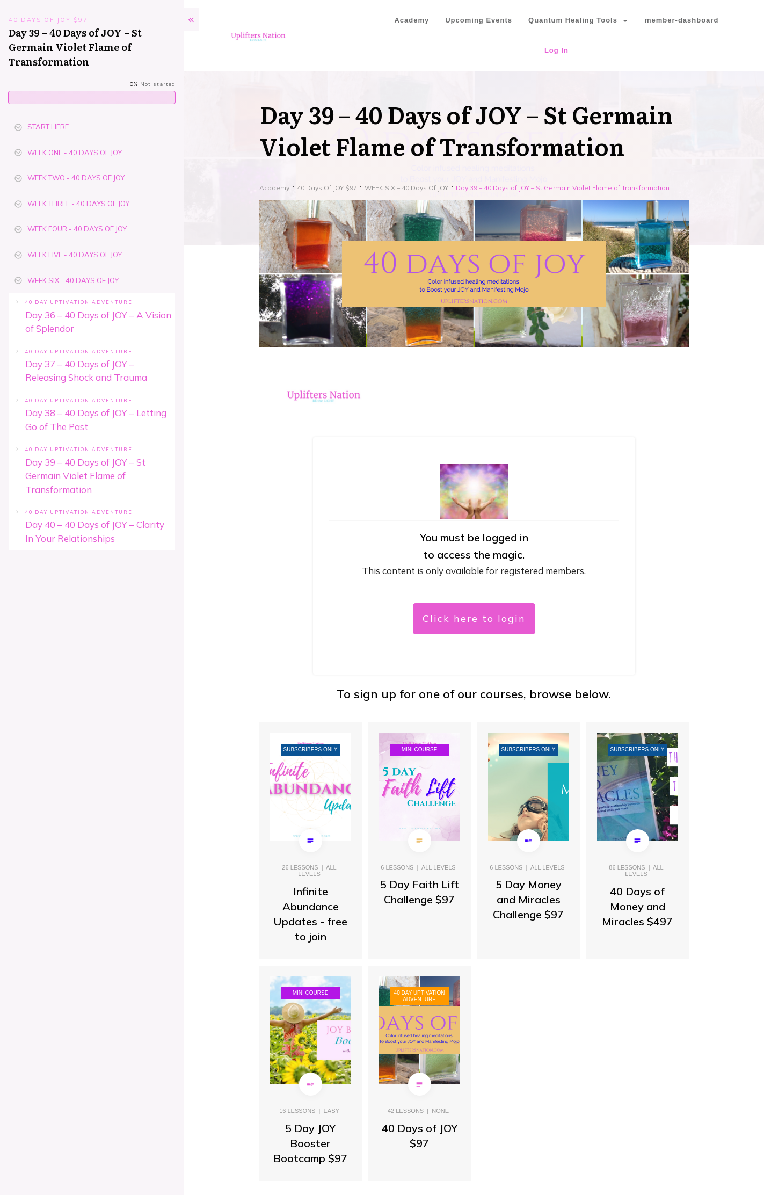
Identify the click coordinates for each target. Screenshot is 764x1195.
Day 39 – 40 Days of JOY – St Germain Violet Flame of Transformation (85, 476)
